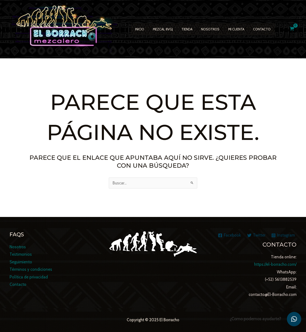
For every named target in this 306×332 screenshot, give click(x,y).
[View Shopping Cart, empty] (291, 29)
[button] (294, 319)
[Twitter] (256, 235)
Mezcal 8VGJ (160, 29)
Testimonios (21, 254)
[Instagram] (283, 235)
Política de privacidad (29, 277)
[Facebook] (229, 235)
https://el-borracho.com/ (275, 264)
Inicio (138, 29)
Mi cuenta (227, 29)
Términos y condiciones (31, 269)
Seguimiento (21, 262)
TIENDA (182, 29)
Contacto (251, 29)
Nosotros (203, 29)
